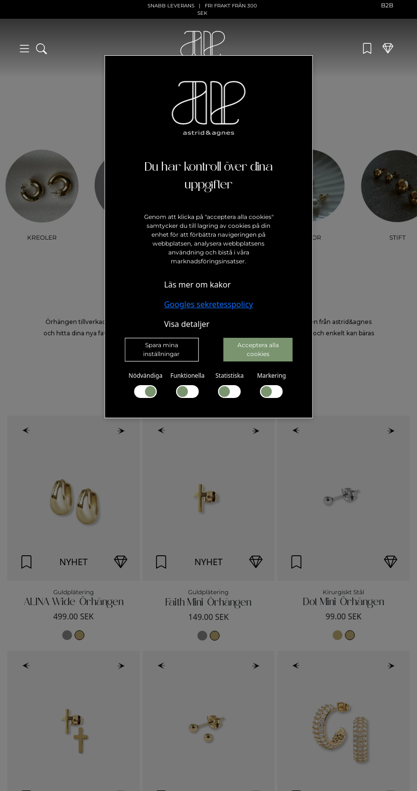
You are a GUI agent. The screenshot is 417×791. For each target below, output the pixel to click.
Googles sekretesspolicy (208, 304)
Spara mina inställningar (161, 349)
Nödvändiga (146, 384)
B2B (387, 5)
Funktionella (187, 384)
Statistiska (229, 384)
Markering (271, 384)
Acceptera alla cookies (258, 349)
